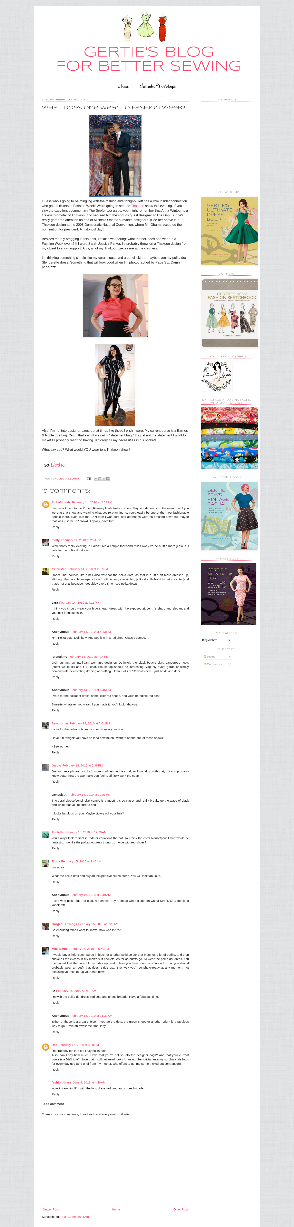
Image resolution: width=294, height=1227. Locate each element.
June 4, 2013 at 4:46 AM (89, 1082)
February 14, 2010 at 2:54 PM (81, 540)
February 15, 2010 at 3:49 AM (91, 895)
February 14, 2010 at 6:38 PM (82, 765)
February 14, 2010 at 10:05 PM (90, 794)
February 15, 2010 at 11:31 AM (91, 1015)
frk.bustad (59, 569)
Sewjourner (60, 723)
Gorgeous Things (64, 924)
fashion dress (62, 1082)
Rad (54, 1045)
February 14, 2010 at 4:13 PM (91, 631)
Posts (209, 657)
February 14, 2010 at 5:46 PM (91, 690)
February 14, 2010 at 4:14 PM (88, 656)
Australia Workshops (158, 86)
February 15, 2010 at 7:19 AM (76, 990)
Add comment (53, 1104)
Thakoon (137, 206)
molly (56, 540)
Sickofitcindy (61, 502)
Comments (213, 664)
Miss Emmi (60, 948)
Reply (55, 527)
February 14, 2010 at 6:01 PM (90, 723)
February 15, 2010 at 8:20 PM (79, 1045)
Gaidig (56, 765)
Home (123, 86)
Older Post (180, 1209)
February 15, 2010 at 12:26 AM (86, 832)
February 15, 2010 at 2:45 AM (81, 861)
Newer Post (51, 1209)
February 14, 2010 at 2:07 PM (92, 502)
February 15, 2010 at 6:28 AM (98, 924)
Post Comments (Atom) (76, 1216)
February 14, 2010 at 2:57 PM (88, 569)
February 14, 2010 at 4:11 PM (79, 602)
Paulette (57, 832)
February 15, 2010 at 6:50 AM (89, 948)
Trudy (56, 861)
